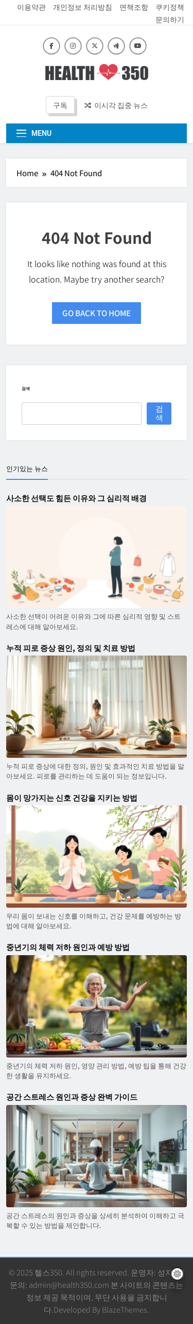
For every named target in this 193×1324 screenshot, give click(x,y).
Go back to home (96, 312)
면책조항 (133, 7)
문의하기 (169, 19)
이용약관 (31, 7)
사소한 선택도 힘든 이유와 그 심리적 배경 (76, 498)
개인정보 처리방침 (82, 7)
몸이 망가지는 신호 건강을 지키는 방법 (71, 797)
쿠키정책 (169, 7)
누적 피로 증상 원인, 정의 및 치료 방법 (70, 648)
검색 (26, 388)
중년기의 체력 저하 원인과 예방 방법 (68, 947)
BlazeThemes (124, 1309)
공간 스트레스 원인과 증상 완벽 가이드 (71, 1097)
